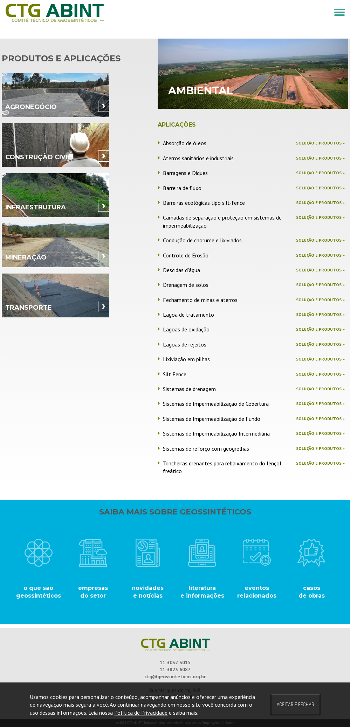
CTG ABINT (88, 13)
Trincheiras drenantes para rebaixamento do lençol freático (222, 467)
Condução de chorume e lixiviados (202, 240)
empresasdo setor (93, 592)
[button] (339, 12)
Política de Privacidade (140, 712)
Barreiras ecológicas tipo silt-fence (204, 202)
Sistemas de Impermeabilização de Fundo (211, 418)
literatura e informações (202, 592)
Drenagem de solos (185, 284)
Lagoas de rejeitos (184, 344)
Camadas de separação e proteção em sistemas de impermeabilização (222, 221)
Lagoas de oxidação (186, 329)
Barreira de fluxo (182, 187)
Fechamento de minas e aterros (200, 299)
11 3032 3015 (175, 662)
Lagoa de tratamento (188, 314)
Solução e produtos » (320, 143)
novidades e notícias (148, 592)
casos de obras (311, 592)
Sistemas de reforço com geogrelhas (206, 448)
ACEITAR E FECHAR (295, 704)
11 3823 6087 (175, 669)
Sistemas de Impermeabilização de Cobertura (216, 403)
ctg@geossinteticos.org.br (175, 676)
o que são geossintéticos (38, 592)
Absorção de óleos (184, 143)
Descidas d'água (181, 270)
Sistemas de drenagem (189, 388)
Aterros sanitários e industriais (198, 158)
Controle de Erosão (185, 255)
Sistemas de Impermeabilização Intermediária (216, 433)
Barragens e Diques (185, 172)
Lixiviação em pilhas (186, 359)
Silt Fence (174, 374)
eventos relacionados (256, 592)
